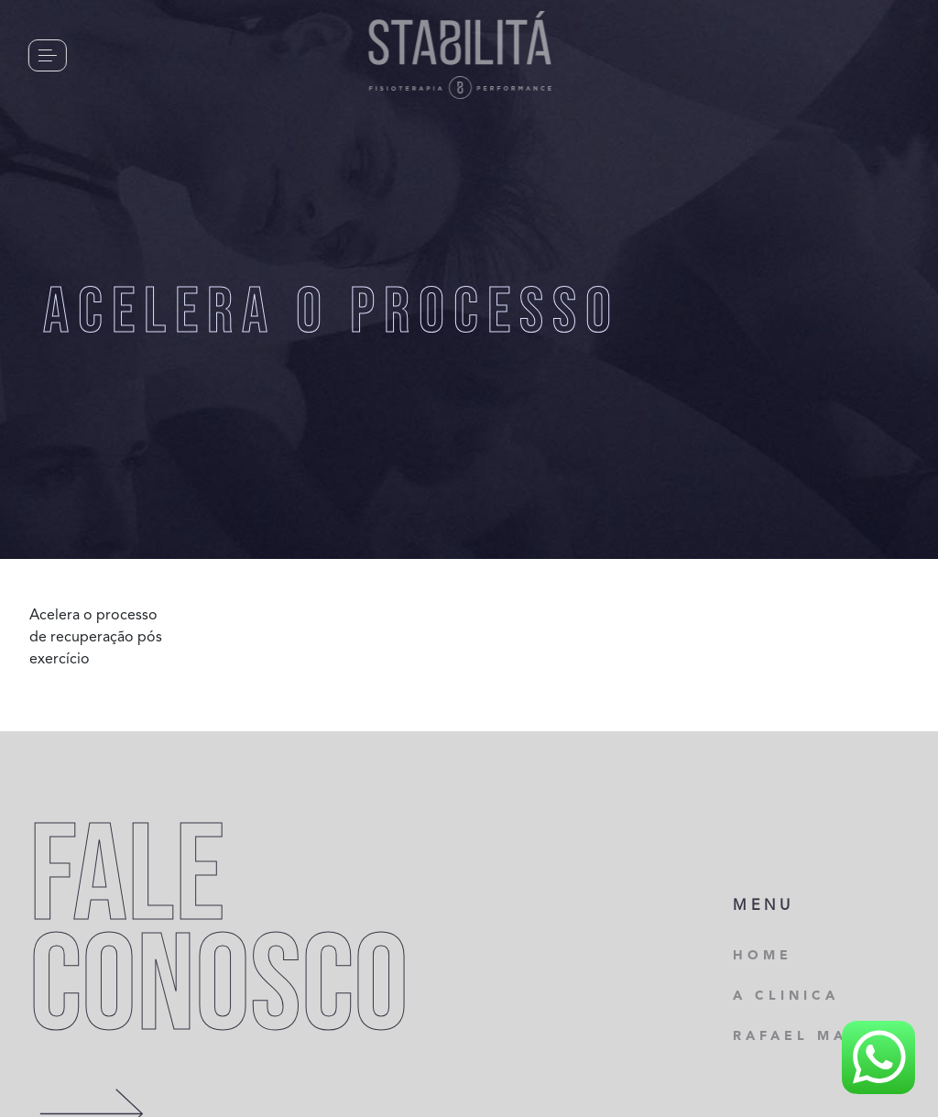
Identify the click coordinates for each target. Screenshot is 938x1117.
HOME (762, 955)
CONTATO (143, 54)
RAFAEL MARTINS (820, 1036)
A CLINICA (786, 996)
